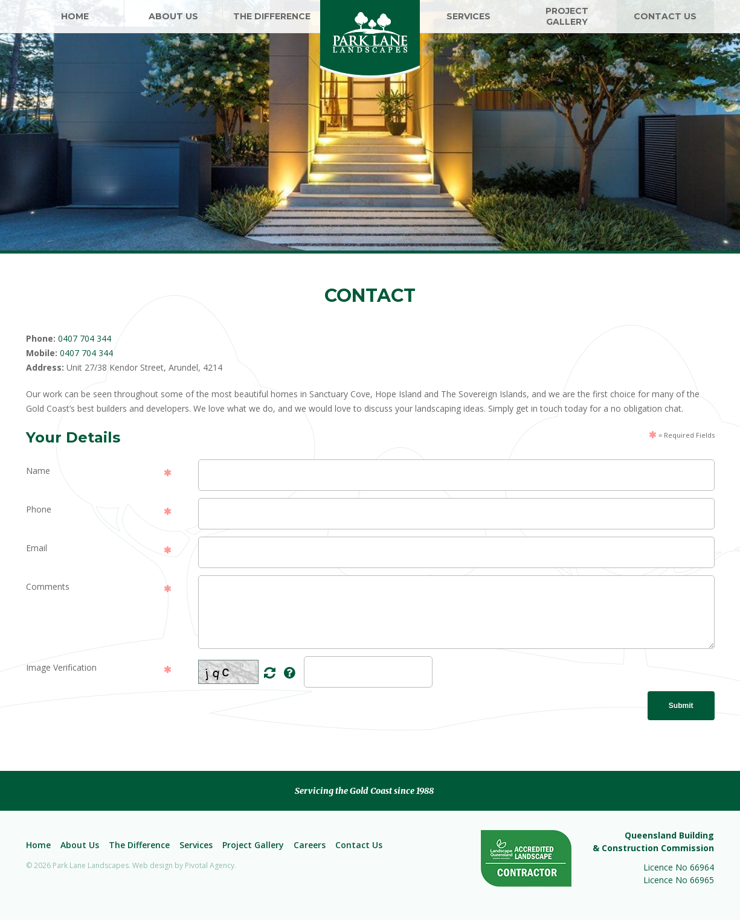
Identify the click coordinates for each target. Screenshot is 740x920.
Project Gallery (253, 845)
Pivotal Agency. (210, 865)
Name (38, 470)
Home (38, 845)
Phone (38, 509)
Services (196, 845)
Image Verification (61, 667)
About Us (79, 845)
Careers (310, 845)
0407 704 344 (84, 338)
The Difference (139, 845)
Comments (47, 586)
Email (36, 548)
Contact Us (358, 845)
